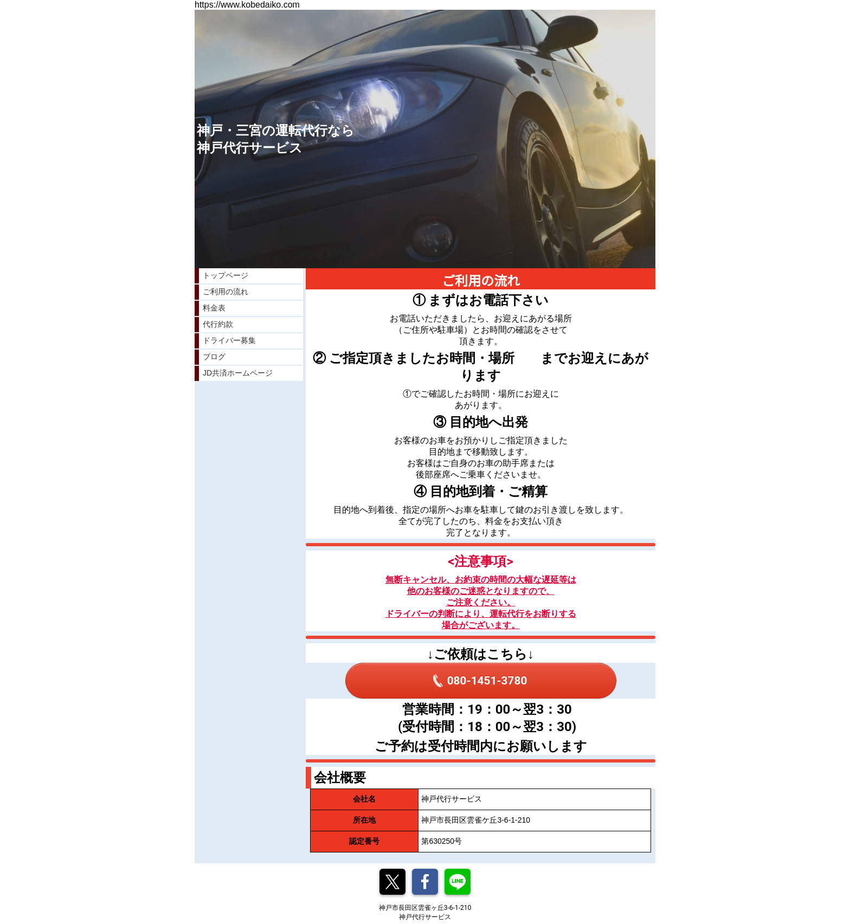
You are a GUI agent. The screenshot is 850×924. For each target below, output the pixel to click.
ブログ (214, 356)
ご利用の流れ (225, 291)
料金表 (214, 307)
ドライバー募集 (229, 340)
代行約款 (218, 324)
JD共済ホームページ (238, 373)
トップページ (225, 275)
